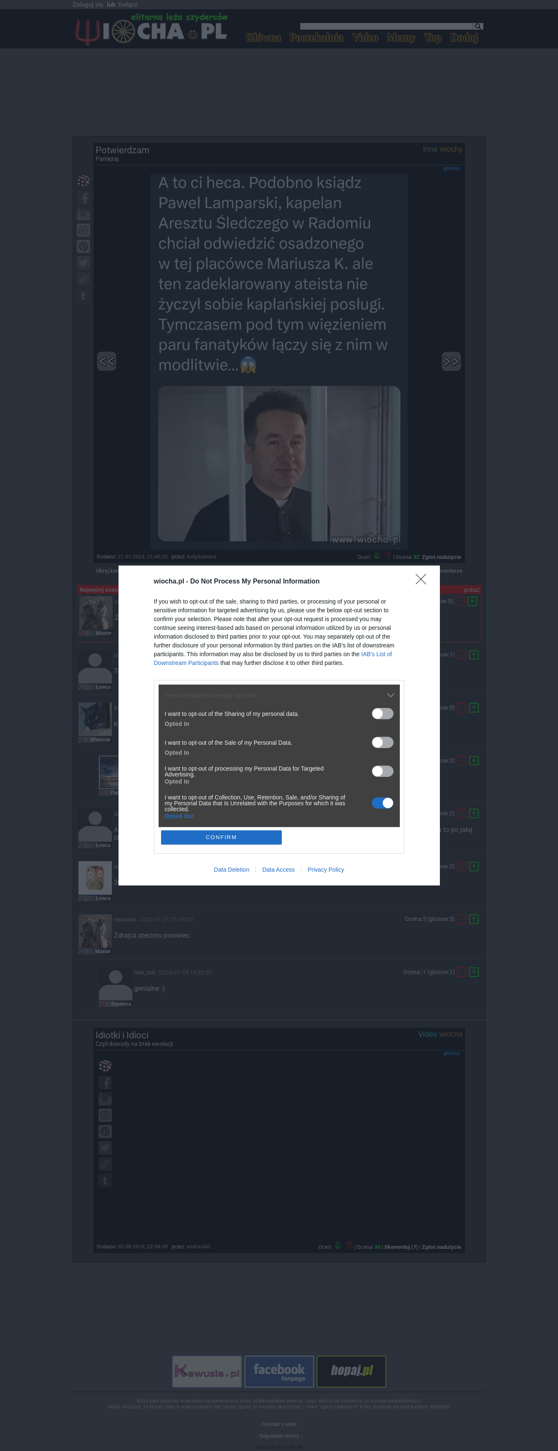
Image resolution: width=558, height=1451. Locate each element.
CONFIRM (221, 837)
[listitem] (279, 695)
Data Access (278, 869)
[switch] (383, 713)
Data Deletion (232, 869)
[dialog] (279, 725)
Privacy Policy (326, 869)
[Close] (424, 582)
